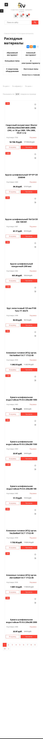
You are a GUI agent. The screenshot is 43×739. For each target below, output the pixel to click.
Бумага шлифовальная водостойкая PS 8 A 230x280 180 (21, 487)
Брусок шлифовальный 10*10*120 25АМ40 (21, 176)
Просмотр (28, 147)
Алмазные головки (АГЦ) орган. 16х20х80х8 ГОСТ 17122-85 (21, 531)
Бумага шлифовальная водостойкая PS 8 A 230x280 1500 (21, 443)
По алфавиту (17, 86)
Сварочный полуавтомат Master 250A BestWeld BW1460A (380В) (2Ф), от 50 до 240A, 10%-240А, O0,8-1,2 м (21, 129)
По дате (6, 86)
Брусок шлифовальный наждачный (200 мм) (21, 265)
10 (5, 649)
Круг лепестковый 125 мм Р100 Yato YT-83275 (21, 309)
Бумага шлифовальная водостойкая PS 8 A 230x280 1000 (21, 398)
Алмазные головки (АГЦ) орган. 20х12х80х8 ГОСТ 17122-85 (21, 576)
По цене (28, 86)
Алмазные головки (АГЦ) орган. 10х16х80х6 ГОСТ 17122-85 (21, 354)
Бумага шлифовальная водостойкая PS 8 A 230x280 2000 (21, 621)
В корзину (12, 147)
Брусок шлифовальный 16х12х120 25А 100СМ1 (21, 220)
